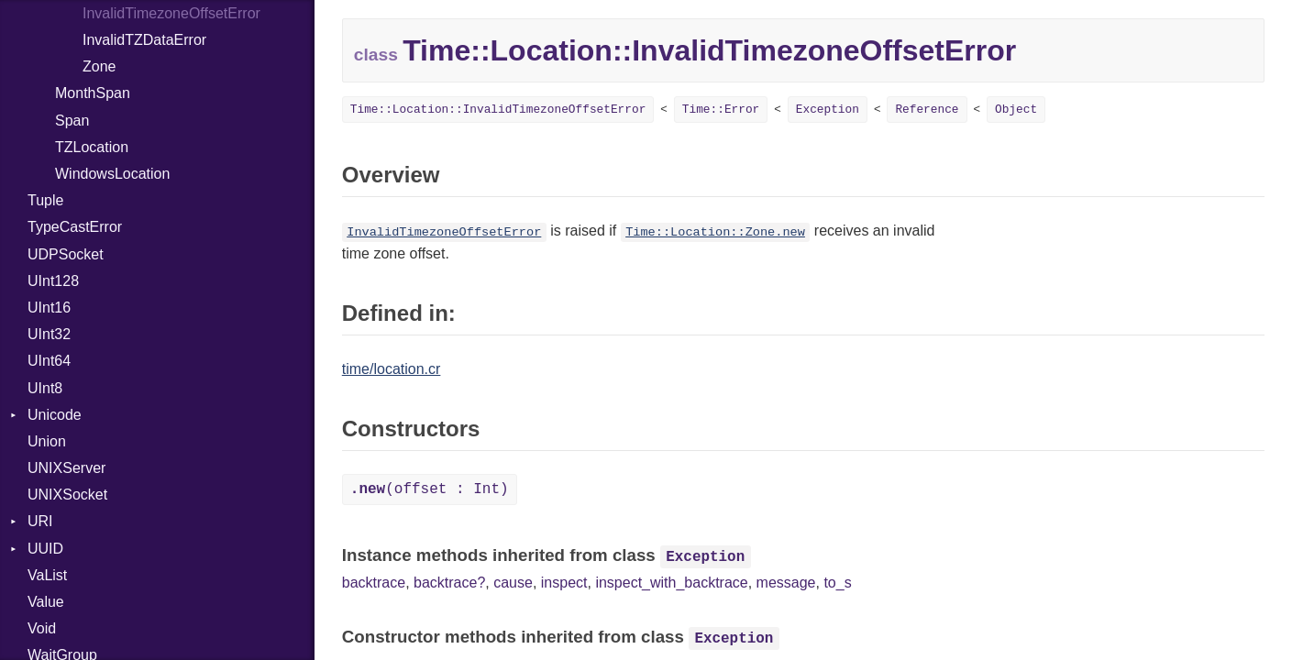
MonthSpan (92, 93)
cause (513, 582)
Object (1016, 109)
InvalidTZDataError (144, 40)
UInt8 (45, 388)
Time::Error (720, 109)
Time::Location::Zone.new (715, 232)
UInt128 (53, 281)
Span (72, 120)
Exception (827, 109)
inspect (564, 582)
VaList (47, 575)
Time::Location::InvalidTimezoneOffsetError (498, 109)
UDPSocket (66, 254)
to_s (837, 582)
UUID (45, 548)
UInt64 (49, 360)
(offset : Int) (429, 489)
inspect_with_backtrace (671, 582)
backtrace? (449, 582)
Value (46, 602)
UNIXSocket (67, 494)
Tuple (45, 200)
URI (40, 521)
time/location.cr (391, 369)
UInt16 (49, 307)
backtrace (373, 582)
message (786, 582)
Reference (926, 109)
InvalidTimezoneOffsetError (444, 232)
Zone (99, 66)
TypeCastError (75, 227)
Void (42, 628)
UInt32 (49, 334)
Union (47, 441)
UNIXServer (66, 468)
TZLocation (91, 147)
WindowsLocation (112, 174)
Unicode (55, 415)
